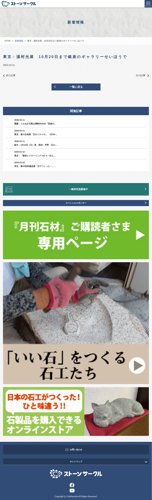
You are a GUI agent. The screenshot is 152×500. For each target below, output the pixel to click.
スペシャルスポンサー (76, 203)
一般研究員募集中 (78, 189)
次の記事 (142, 75)
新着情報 (19, 41)
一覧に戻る (76, 86)
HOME (7, 41)
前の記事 (9, 75)
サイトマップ (76, 461)
